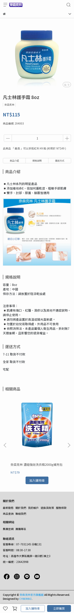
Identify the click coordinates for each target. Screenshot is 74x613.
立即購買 (59, 608)
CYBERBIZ (25, 599)
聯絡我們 (20, 513)
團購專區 (20, 529)
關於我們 (20, 508)
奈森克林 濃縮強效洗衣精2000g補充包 (36, 464)
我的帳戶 (33, 508)
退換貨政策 (47, 508)
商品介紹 (14, 160)
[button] (69, 445)
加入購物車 (33, 608)
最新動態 (8, 508)
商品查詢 (8, 513)
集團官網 (8, 529)
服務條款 (61, 508)
